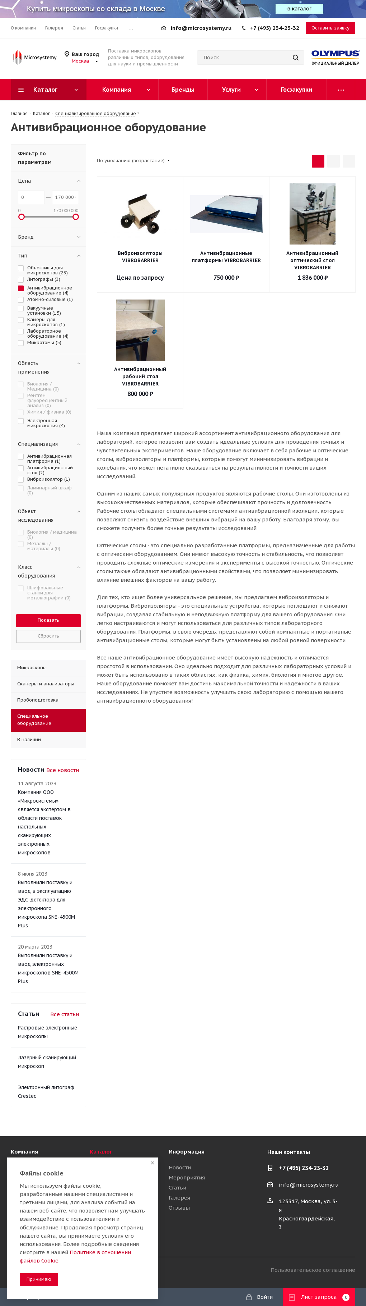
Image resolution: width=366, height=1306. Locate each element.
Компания (24, 1151)
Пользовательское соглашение (313, 1269)
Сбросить (48, 636)
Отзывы (179, 1207)
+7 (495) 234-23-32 (274, 27)
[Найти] (295, 57)
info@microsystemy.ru (201, 27)
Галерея (179, 1197)
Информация (187, 1151)
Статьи (177, 1187)
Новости (180, 1167)
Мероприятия (187, 1177)
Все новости (62, 770)
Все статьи (64, 1014)
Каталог (101, 1151)
